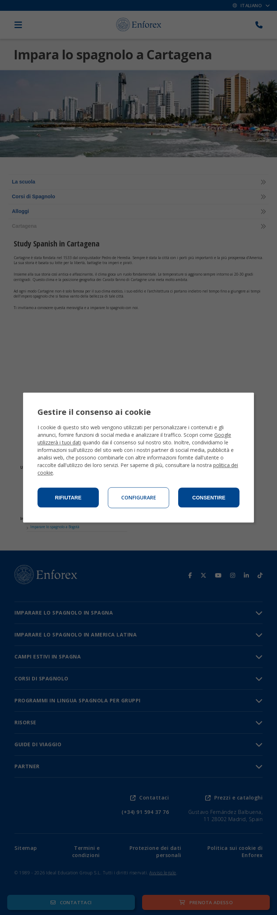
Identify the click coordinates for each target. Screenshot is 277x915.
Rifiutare (68, 497)
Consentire (208, 497)
